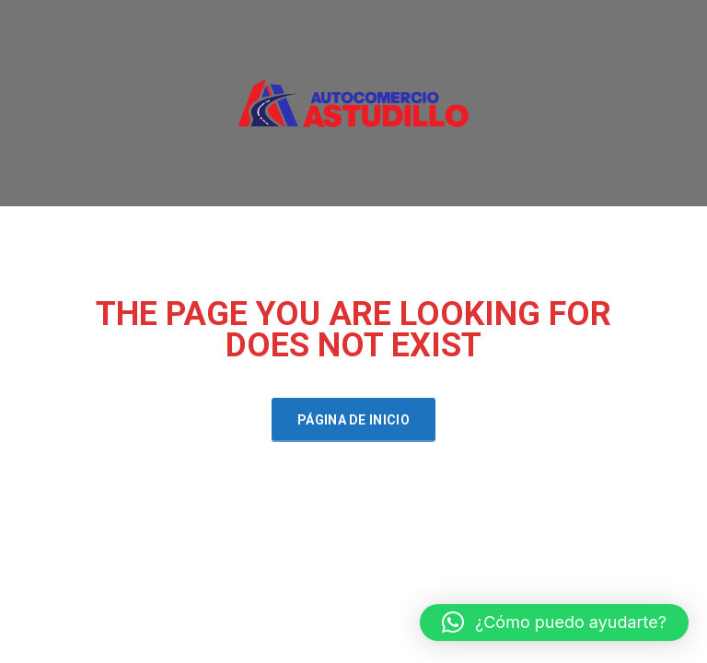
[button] (554, 622)
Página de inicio (353, 420)
